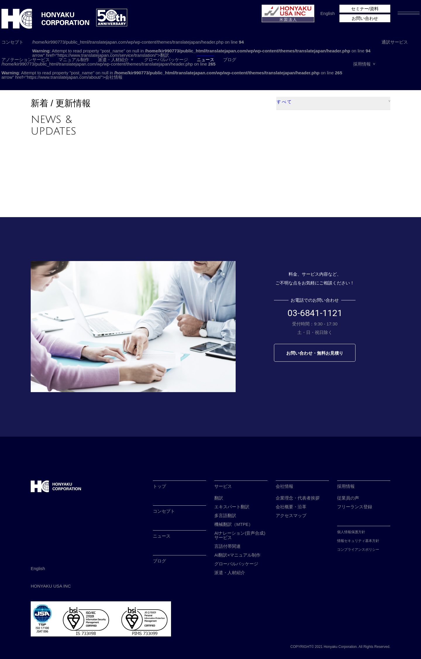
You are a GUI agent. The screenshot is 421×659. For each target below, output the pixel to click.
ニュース (205, 59)
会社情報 (284, 486)
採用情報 (362, 64)
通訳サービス (395, 42)
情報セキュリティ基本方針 (358, 541)
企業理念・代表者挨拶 (298, 497)
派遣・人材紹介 (113, 59)
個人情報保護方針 (351, 532)
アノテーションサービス (25, 59)
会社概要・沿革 (291, 506)
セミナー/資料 (365, 8)
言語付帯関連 (227, 546)
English (327, 13)
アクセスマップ (291, 515)
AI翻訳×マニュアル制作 (237, 554)
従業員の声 (348, 497)
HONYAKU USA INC (51, 586)
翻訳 (218, 497)
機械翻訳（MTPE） (233, 524)
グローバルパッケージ (166, 59)
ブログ (229, 59)
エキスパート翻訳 (231, 506)
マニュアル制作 (73, 59)
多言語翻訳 (225, 515)
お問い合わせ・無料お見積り (314, 353)
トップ (159, 486)
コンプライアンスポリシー (358, 550)
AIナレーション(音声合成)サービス (239, 535)
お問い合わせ (365, 18)
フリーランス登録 (354, 506)
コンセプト (12, 42)
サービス (223, 486)
